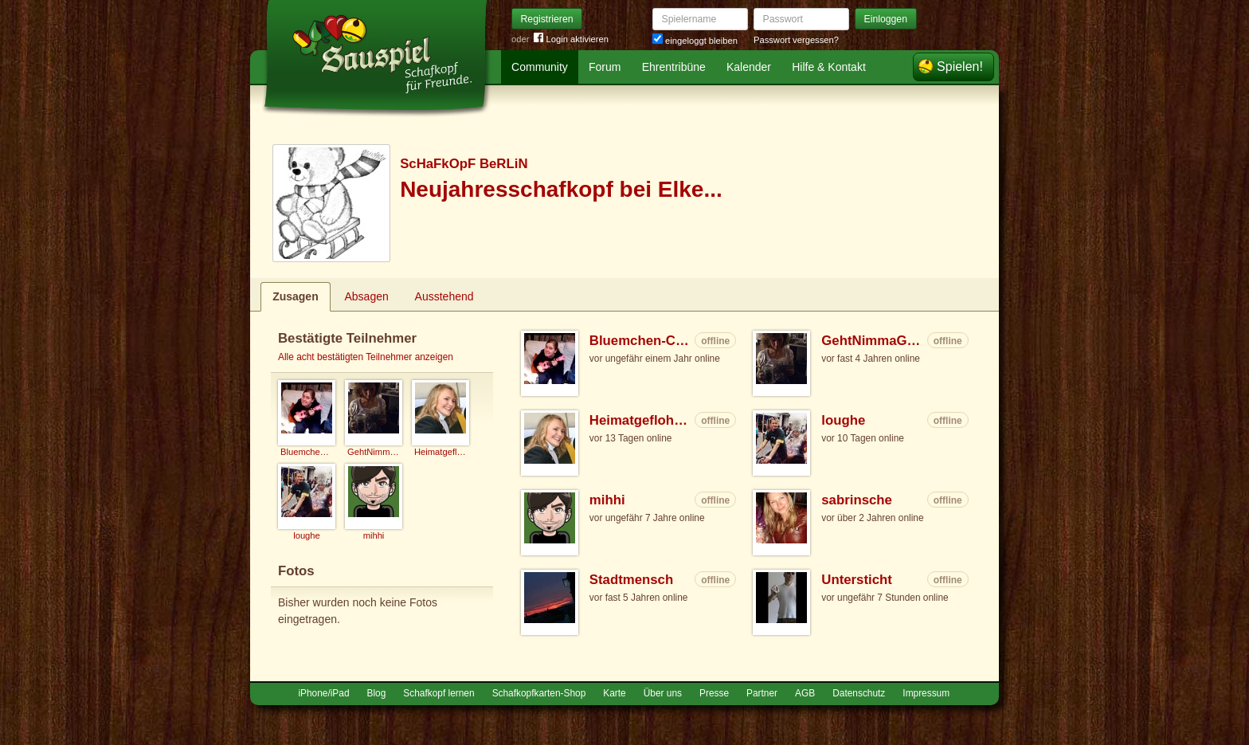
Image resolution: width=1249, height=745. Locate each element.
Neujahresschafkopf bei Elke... (561, 189)
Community (539, 67)
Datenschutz (858, 693)
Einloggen (886, 19)
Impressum (925, 693)
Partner (761, 693)
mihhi (607, 500)
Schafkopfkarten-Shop (539, 693)
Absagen (367, 296)
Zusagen (295, 296)
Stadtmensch (631, 579)
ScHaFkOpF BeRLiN (463, 163)
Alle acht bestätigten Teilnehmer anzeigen (365, 357)
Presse (714, 693)
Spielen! (960, 66)
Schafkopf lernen (438, 693)
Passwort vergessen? (796, 40)
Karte (614, 693)
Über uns (663, 693)
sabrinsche (856, 500)
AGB (805, 693)
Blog (376, 693)
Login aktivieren (571, 39)
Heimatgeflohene (640, 420)
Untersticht (856, 579)
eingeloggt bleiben (695, 40)
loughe (843, 420)
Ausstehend (444, 296)
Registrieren (547, 19)
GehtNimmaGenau (872, 340)
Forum (605, 67)
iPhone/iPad (323, 693)
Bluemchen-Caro (640, 340)
